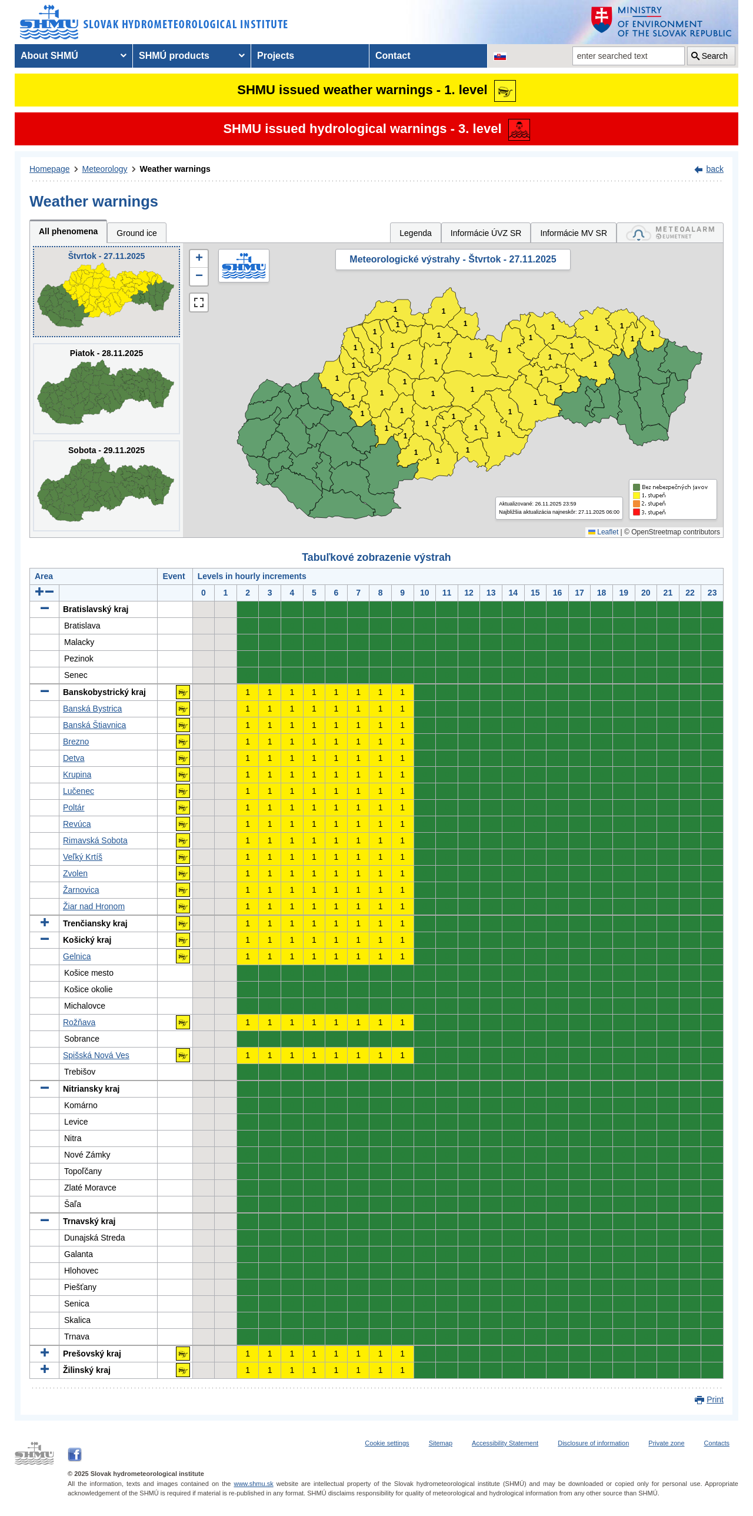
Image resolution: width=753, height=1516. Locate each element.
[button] (199, 259)
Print (715, 1399)
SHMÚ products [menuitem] (174, 56)
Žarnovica (81, 890)
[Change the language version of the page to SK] (500, 56)
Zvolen (75, 873)
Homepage (49, 169)
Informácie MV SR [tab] (573, 233)
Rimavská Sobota (95, 840)
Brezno (76, 741)
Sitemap (440, 1443)
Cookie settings (387, 1443)
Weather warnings (175, 169)
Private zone (666, 1443)
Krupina (77, 774)
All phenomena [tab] (68, 231)
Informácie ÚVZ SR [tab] (486, 233)
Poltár (74, 807)
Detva (74, 758)
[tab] (670, 232)
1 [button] (353, 397)
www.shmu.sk (253, 1483)
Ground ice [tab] (136, 233)
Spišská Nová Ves (96, 1055)
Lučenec (78, 791)
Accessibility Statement (505, 1443)
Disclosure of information (593, 1443)
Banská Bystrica (92, 708)
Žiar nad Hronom (94, 906)
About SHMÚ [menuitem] (49, 56)
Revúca (77, 824)
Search (715, 56)
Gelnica (77, 956)
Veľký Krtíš (82, 857)
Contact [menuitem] (393, 56)
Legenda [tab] (415, 233)
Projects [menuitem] (275, 56)
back (715, 169)
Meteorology (105, 169)
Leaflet (603, 532)
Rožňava (79, 1022)
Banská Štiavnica (94, 725)
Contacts (716, 1443)
